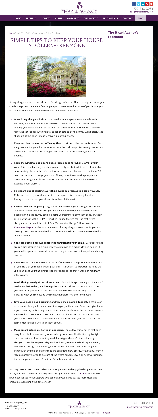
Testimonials (110, 18)
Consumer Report (24, 227)
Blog (140, 18)
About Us (31, 18)
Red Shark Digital (103, 413)
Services (45, 18)
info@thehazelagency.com (141, 11)
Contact (128, 18)
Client (58, 18)
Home (18, 18)
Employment (91, 18)
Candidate (73, 18)
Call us (84, 373)
